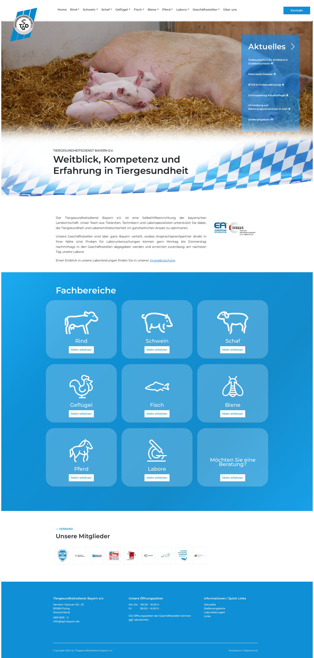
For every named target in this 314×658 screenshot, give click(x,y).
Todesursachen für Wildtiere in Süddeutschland (268, 61)
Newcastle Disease (262, 74)
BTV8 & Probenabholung (266, 84)
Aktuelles (267, 46)
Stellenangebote (260, 119)
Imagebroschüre (162, 260)
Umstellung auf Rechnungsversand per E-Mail (269, 107)
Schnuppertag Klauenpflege (268, 95)
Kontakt (297, 10)
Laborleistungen (214, 612)
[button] (74, 10)
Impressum (235, 650)
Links (207, 616)
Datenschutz (250, 650)
